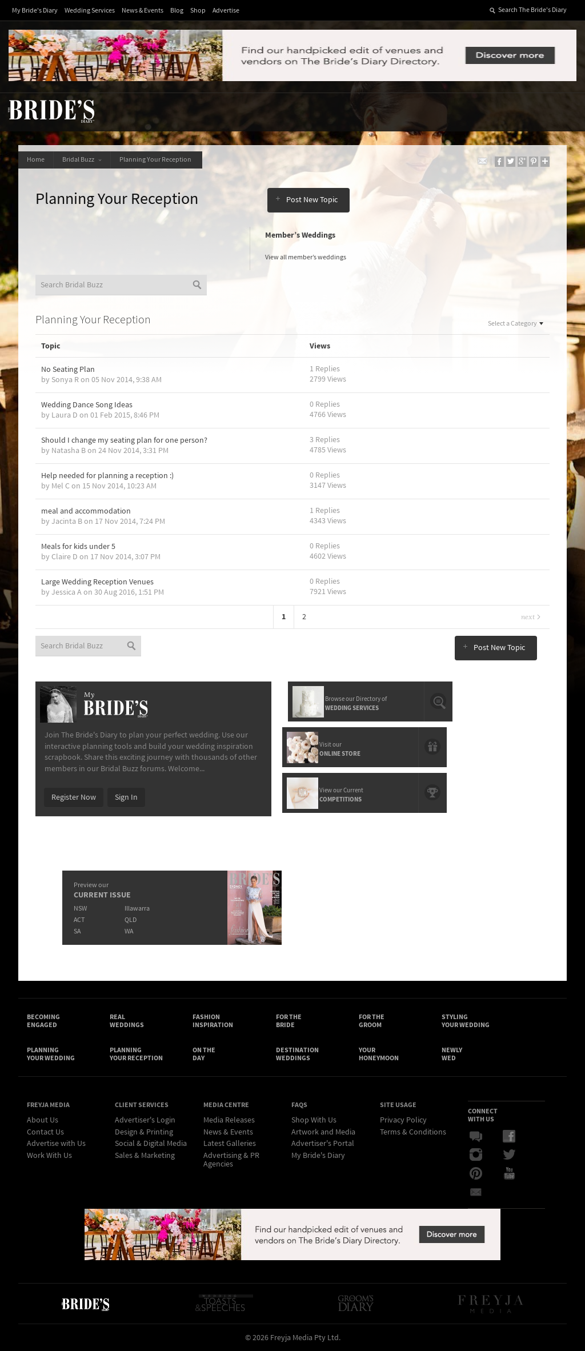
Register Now (73, 797)
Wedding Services (90, 10)
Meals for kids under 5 (78, 547)
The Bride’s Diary (51, 110)
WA (129, 931)
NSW (80, 908)
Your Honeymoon (379, 1054)
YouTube (509, 1173)
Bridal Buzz (82, 159)
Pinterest (476, 1173)
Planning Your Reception (156, 159)
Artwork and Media (323, 1132)
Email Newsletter (476, 1191)
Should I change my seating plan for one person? (124, 440)
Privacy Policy (403, 1120)
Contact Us (45, 1132)
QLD (131, 920)
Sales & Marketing (145, 1155)
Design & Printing (144, 1132)
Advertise (226, 10)
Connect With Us (483, 1115)
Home (36, 159)
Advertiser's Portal (322, 1143)
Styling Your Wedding (466, 1020)
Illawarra (137, 908)
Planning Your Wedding (51, 1054)
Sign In (126, 797)
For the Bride (289, 1020)
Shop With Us (313, 1120)
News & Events (142, 10)
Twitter (509, 1155)
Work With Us (49, 1155)
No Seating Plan (68, 369)
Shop (198, 10)
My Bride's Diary (35, 10)
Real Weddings (127, 1020)
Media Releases (229, 1120)
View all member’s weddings (305, 257)
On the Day (204, 1054)
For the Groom (371, 1020)
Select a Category (516, 323)
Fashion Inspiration (213, 1020)
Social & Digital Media (151, 1143)
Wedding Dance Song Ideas (87, 405)
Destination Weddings (297, 1054)
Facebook (509, 1137)
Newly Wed (452, 1054)
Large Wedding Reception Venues (97, 582)
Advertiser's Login (145, 1120)
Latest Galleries (229, 1143)
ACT (79, 920)
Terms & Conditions (413, 1132)
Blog (176, 10)
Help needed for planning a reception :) (107, 476)
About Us (42, 1120)
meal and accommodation (86, 511)
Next (530, 617)
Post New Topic (306, 200)
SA (77, 931)
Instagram (476, 1155)
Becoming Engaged (43, 1020)
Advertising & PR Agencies (231, 1159)
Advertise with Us (56, 1143)
